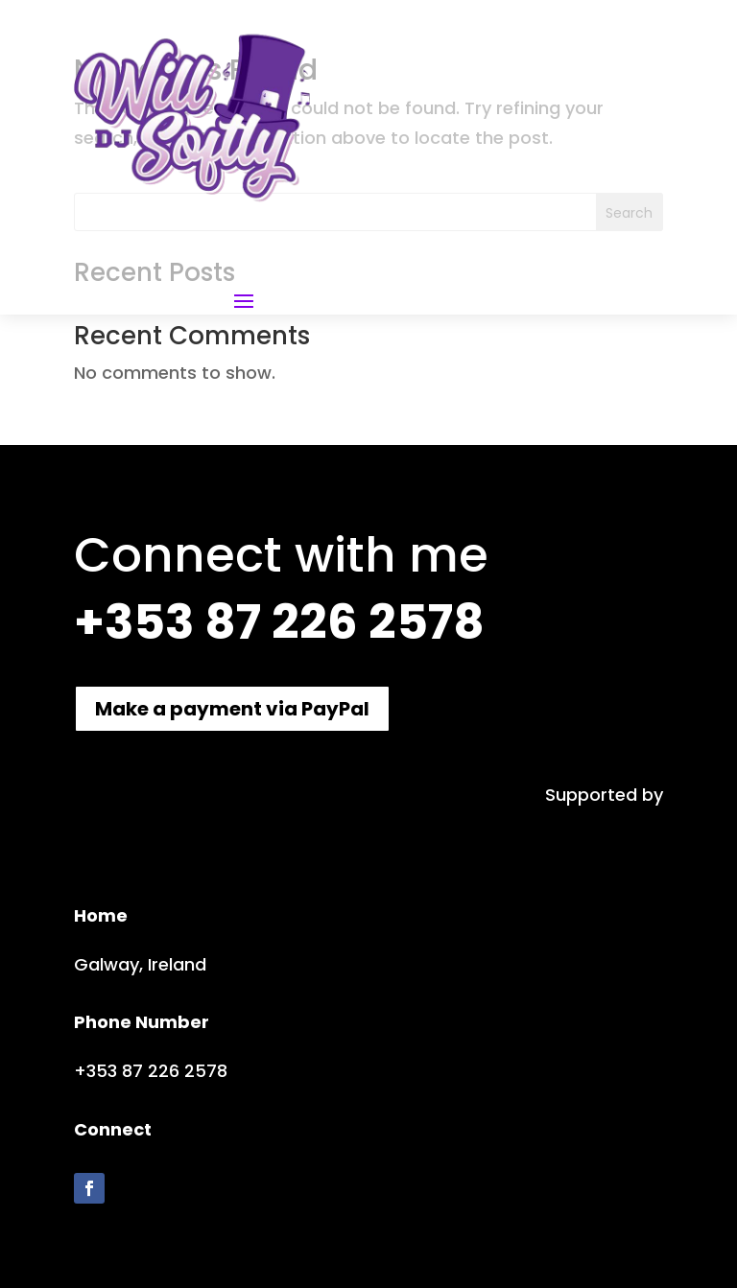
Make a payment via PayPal (232, 708)
